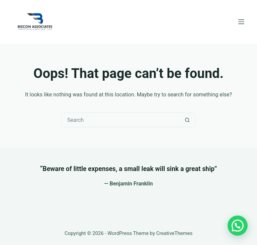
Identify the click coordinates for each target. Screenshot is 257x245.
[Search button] (187, 120)
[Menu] (241, 22)
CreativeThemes (174, 233)
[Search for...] (121, 120)
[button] (238, 226)
